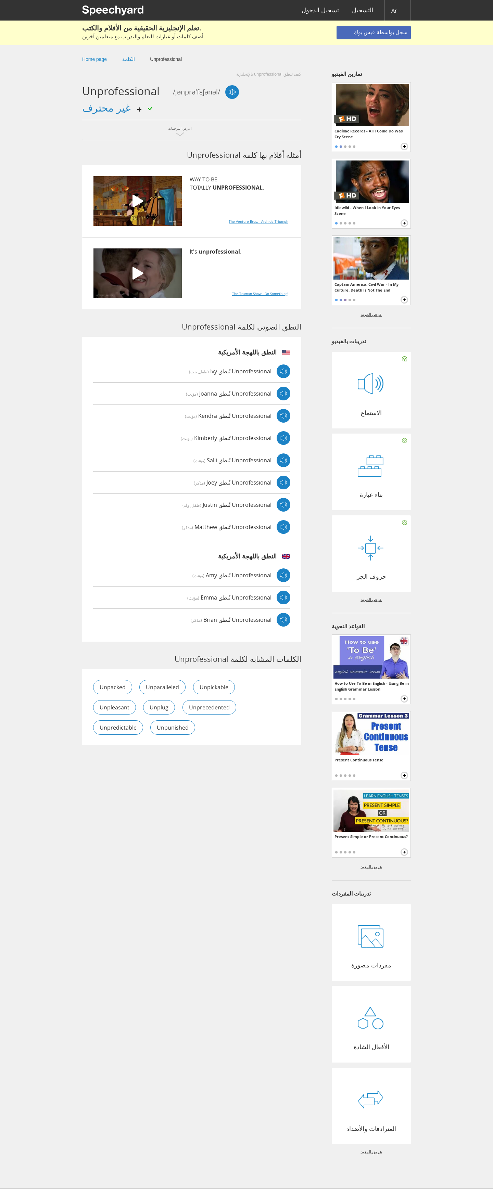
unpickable (214, 687)
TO (206, 179)
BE (214, 179)
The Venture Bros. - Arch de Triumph (258, 221)
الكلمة (128, 59)
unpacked (113, 687)
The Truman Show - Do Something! (260, 293)
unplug (159, 707)
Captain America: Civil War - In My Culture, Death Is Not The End (366, 287)
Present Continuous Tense (358, 759)
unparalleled (162, 687)
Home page (94, 59)
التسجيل (362, 10)
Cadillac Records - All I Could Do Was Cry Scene (368, 133)
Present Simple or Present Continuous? (371, 836)
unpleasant (114, 707)
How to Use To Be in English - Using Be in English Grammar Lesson (371, 686)
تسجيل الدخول (320, 10)
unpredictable (118, 727)
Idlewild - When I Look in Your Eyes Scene (367, 210)
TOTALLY (200, 187)
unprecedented (209, 707)
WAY (195, 179)
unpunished (173, 727)
